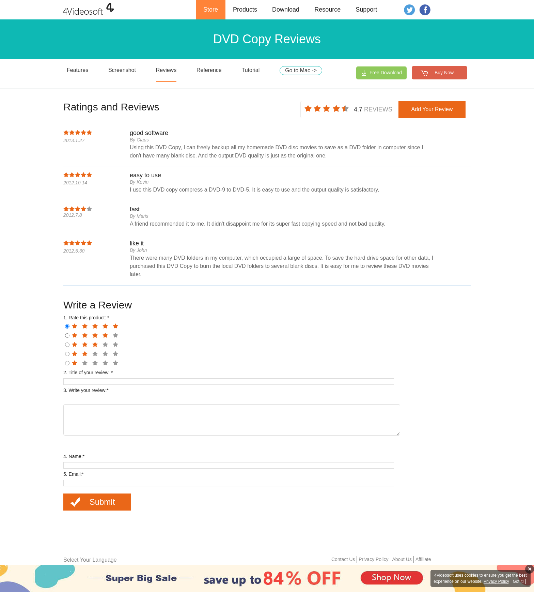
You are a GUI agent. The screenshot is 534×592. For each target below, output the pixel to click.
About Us (402, 561)
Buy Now (444, 72)
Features (77, 70)
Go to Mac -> (301, 70)
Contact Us (343, 561)
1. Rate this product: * (86, 317)
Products (245, 9)
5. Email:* (73, 476)
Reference (209, 70)
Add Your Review (432, 109)
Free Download (386, 72)
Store (210, 9)
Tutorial (251, 70)
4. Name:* (73, 458)
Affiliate (423, 561)
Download (285, 9)
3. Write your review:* (86, 390)
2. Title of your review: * (88, 372)
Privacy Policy (373, 561)
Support (366, 9)
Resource (327, 9)
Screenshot (122, 70)
